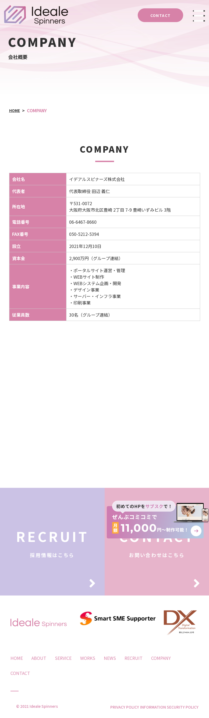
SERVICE (63, 658)
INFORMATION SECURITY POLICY (169, 707)
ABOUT (38, 658)
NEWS (110, 658)
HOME (16, 658)
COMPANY (161, 658)
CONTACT (20, 673)
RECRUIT (134, 658)
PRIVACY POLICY (119, 707)
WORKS (87, 658)
